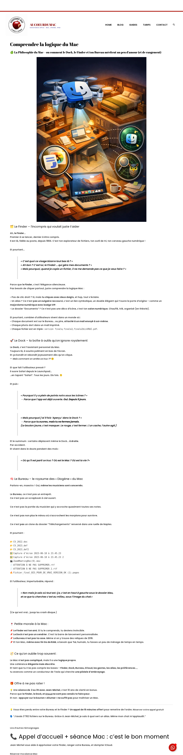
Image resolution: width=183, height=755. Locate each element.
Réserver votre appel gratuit (149, 709)
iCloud (49, 694)
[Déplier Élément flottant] (173, 747)
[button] (173, 25)
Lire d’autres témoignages (25, 728)
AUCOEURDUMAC (50, 24)
